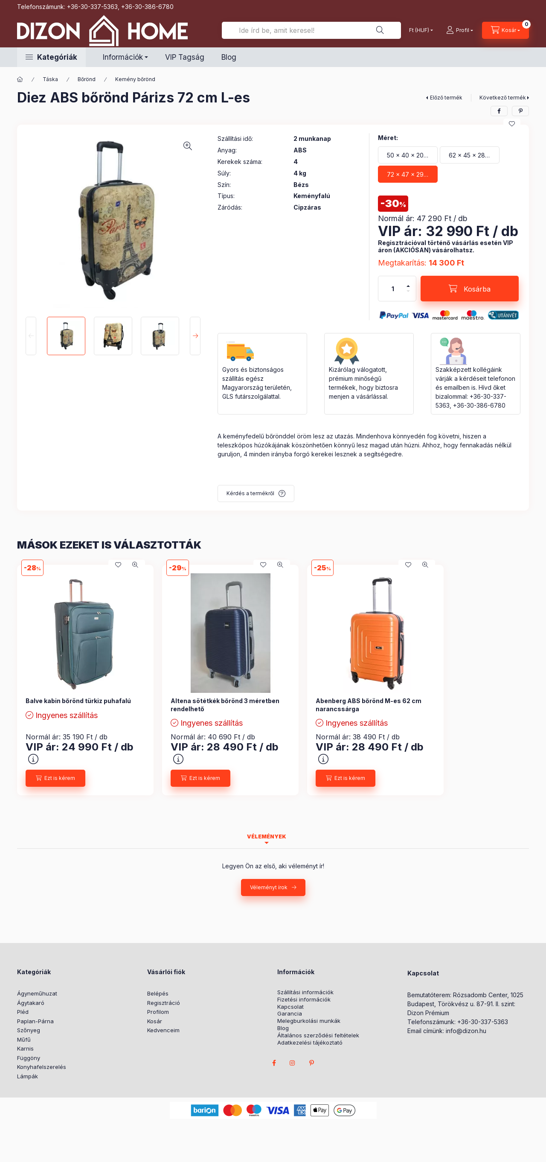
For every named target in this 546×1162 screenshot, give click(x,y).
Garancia (289, 1013)
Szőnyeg (28, 1030)
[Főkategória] (20, 79)
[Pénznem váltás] (419, 30)
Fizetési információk (304, 999)
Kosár (154, 1021)
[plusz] (408, 286)
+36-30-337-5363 (92, 6)
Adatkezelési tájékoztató (310, 1042)
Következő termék (502, 97)
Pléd (23, 1011)
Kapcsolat (290, 1007)
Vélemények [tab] (266, 836)
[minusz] (408, 291)
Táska (50, 79)
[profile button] (459, 30)
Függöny (28, 1057)
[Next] (195, 336)
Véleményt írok (269, 887)
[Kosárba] (470, 288)
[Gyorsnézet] (135, 565)
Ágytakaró (30, 1002)
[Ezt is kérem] (55, 778)
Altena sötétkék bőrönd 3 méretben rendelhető (225, 704)
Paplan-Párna (35, 1021)
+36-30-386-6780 (147, 6)
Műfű (24, 1039)
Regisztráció (163, 1002)
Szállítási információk (305, 992)
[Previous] (31, 336)
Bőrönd (87, 79)
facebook (273, 1062)
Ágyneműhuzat (37, 993)
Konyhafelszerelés (41, 1066)
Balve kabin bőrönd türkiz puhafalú (78, 700)
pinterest (311, 1062)
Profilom (158, 1011)
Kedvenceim (163, 1030)
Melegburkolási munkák (308, 1021)
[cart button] (505, 30)
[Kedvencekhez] (511, 124)
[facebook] (499, 111)
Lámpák (27, 1076)
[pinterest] (520, 111)
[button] (51, 57)
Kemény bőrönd (135, 79)
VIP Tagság (184, 57)
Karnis (25, 1048)
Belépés (157, 993)
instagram (292, 1062)
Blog (228, 57)
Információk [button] (123, 57)
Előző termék (446, 97)
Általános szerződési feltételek (318, 1035)
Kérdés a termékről (250, 493)
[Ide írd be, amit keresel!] (311, 30)
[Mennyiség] (393, 288)
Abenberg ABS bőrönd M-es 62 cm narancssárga (368, 704)
